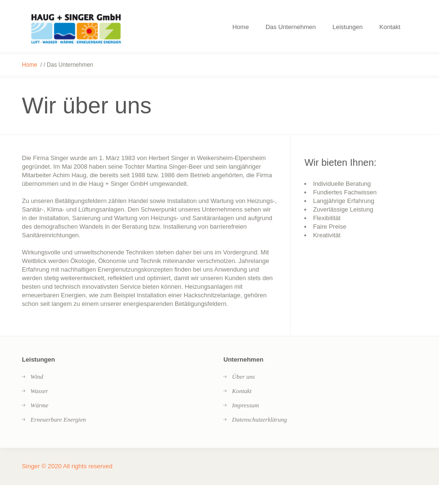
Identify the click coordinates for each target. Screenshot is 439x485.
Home (29, 64)
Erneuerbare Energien (58, 419)
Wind (36, 376)
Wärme (39, 405)
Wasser (39, 390)
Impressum (245, 405)
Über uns (243, 376)
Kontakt (241, 390)
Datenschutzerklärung (259, 419)
